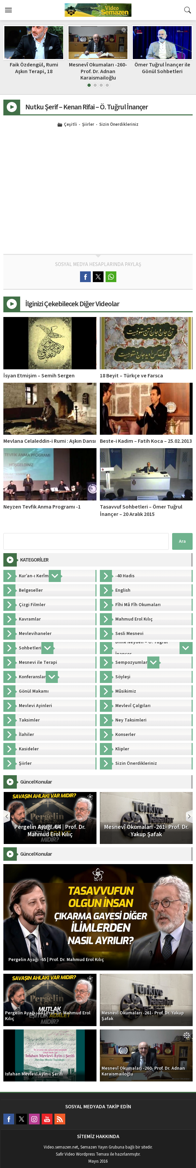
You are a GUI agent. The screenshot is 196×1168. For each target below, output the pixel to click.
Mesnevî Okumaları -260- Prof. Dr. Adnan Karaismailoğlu (162, 71)
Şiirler (88, 124)
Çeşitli (70, 124)
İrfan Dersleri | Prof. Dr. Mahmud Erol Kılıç (33, 68)
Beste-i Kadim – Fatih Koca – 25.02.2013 (146, 441)
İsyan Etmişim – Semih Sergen (39, 375)
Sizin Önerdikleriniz (119, 124)
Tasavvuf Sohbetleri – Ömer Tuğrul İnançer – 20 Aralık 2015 (141, 510)
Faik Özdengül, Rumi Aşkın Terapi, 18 (98, 68)
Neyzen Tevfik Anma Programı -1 (42, 507)
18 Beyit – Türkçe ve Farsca (131, 375)
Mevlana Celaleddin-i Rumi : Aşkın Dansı (49, 441)
